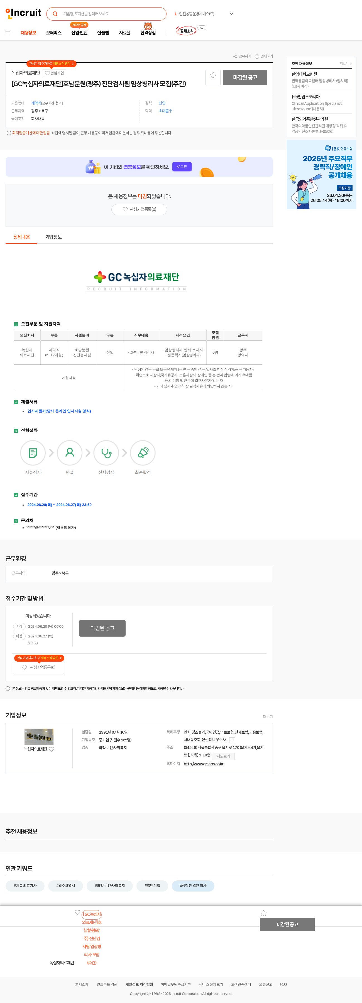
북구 (65, 573)
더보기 (268, 716)
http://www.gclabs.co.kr (203, 763)
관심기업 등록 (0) (38, 668)
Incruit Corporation (186, 993)
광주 (55, 573)
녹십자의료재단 (25, 73)
